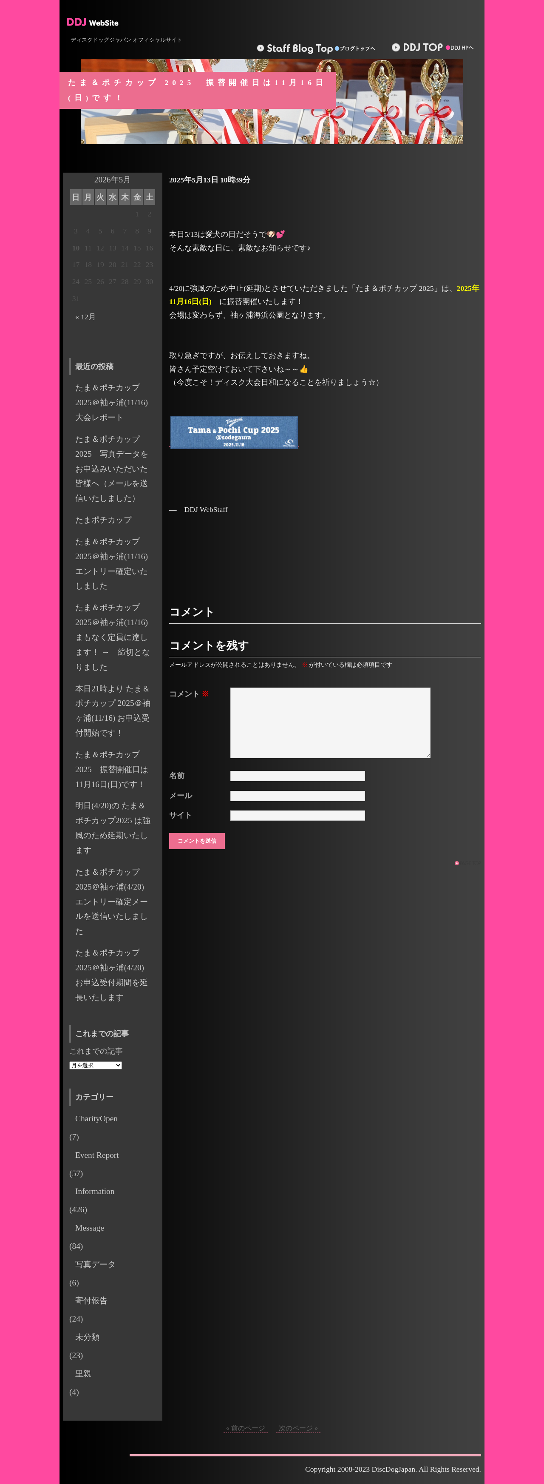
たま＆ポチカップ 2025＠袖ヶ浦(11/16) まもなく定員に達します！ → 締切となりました (112, 637)
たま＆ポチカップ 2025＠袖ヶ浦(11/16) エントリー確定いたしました (115, 564)
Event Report (97, 1155)
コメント (189, 694)
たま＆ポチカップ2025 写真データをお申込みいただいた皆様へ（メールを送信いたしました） (111, 469)
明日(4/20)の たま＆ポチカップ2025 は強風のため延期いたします (112, 828)
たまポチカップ (103, 519)
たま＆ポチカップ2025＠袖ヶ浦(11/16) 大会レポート (115, 402)
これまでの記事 (96, 1051)
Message (89, 1227)
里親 (83, 1373)
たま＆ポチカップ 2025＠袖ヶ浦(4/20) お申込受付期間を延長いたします (113, 975)
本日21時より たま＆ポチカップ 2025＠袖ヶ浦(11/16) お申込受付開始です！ (112, 711)
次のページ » (298, 1428)
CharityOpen (96, 1118)
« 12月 (85, 317)
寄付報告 (91, 1300)
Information (94, 1191)
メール (180, 795)
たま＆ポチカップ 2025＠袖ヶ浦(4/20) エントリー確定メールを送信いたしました (113, 901)
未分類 (87, 1337)
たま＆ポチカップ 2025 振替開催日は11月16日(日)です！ (111, 769)
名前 (176, 775)
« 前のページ (245, 1428)
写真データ (95, 1264)
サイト (180, 815)
